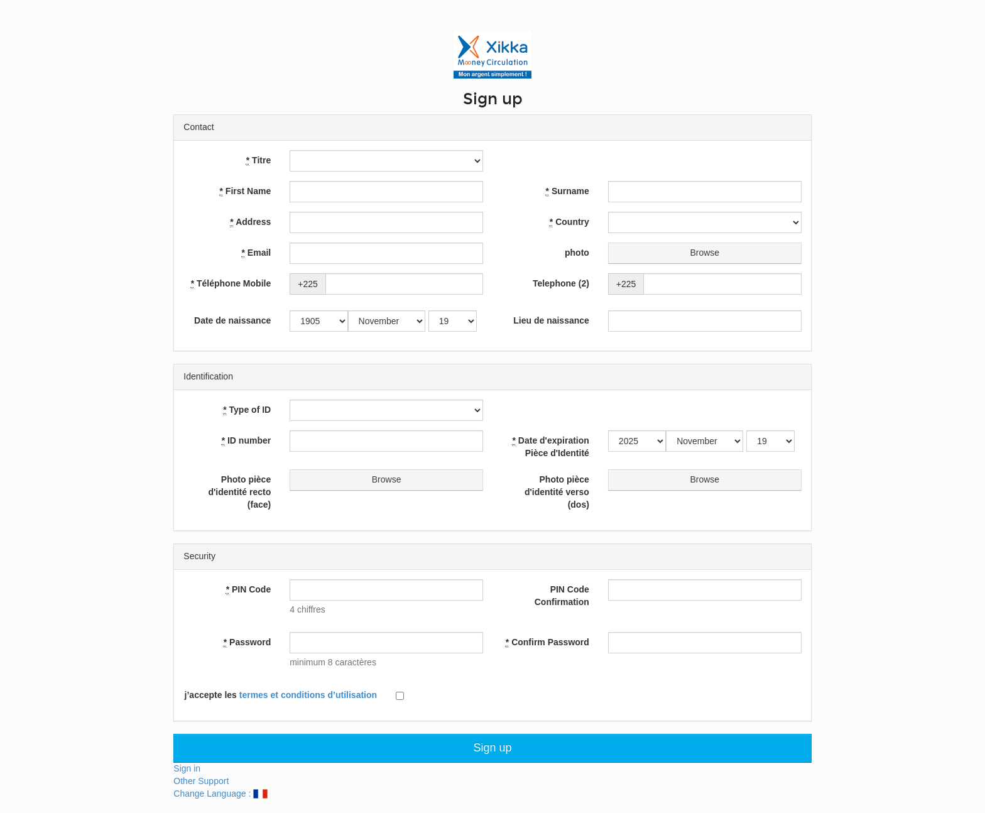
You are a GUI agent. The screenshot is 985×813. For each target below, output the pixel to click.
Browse (705, 253)
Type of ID (247, 410)
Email (256, 253)
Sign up (492, 747)
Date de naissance (232, 320)
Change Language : (220, 793)
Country (569, 222)
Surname (567, 191)
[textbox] (386, 590)
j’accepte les (281, 695)
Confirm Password (547, 642)
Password (247, 642)
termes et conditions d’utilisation (308, 695)
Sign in (186, 768)
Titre (258, 160)
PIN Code (248, 589)
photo (577, 253)
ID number (246, 440)
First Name (245, 191)
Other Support (201, 781)
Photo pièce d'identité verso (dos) (557, 492)
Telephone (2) (561, 283)
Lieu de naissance (551, 320)
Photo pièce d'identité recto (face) (239, 492)
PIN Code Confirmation (562, 595)
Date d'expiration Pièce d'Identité (550, 446)
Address (250, 222)
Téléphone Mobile (231, 283)
